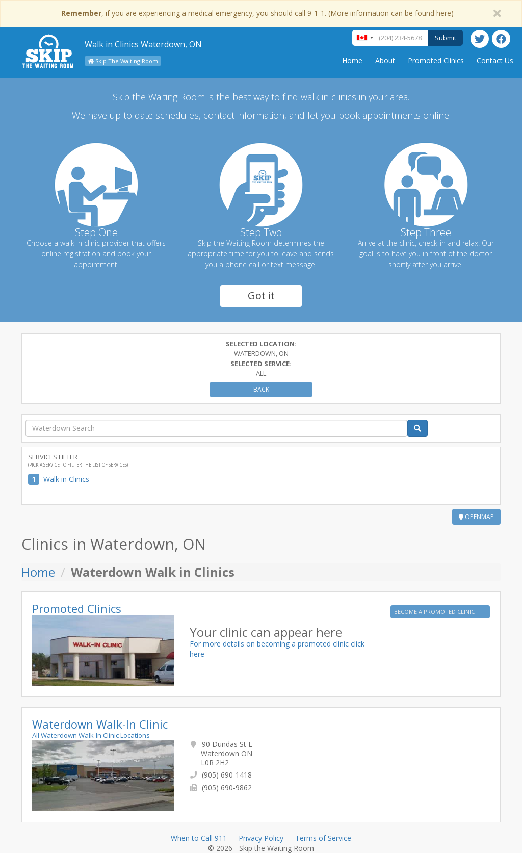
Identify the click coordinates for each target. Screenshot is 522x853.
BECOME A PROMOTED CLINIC (435, 611)
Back (261, 389)
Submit (445, 37)
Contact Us (495, 60)
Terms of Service (323, 838)
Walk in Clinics (66, 479)
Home (352, 60)
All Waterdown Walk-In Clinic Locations (91, 735)
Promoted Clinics (436, 60)
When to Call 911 (199, 838)
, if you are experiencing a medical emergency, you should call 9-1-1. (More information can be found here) (257, 13)
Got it (261, 295)
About (385, 60)
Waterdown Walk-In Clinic (100, 724)
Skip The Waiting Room (123, 61)
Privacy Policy (261, 838)
